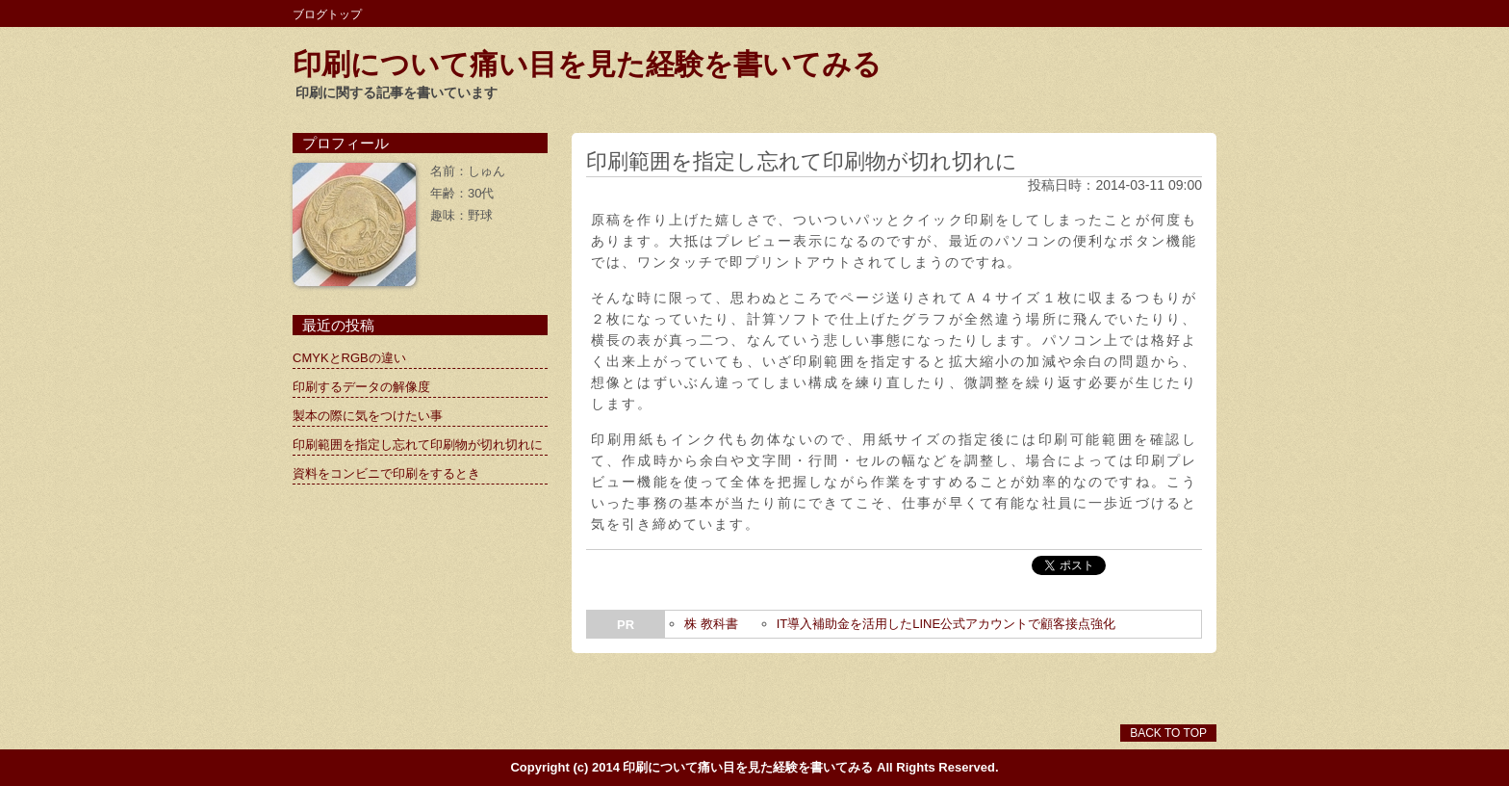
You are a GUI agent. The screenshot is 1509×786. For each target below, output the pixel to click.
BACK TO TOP (1168, 733)
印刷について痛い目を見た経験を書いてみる (587, 64)
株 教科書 (711, 623)
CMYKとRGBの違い (349, 358)
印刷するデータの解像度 (361, 387)
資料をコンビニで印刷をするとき (386, 473)
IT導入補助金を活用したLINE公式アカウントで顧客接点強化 (946, 623)
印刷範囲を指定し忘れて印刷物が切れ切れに (418, 444)
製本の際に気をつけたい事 (368, 415)
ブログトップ (327, 14)
